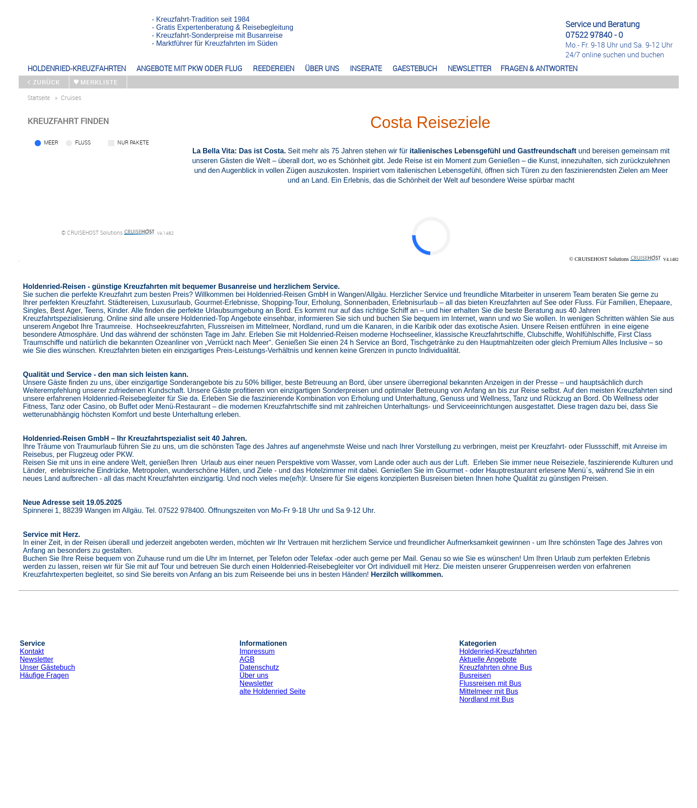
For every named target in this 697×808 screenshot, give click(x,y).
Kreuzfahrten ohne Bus (495, 667)
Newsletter (37, 659)
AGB (247, 659)
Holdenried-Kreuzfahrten (498, 651)
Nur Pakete (133, 142)
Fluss (83, 142)
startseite (39, 97)
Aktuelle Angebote (488, 659)
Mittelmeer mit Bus (488, 691)
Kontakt (32, 651)
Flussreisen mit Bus (490, 683)
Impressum (257, 651)
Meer (51, 142)
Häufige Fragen (44, 675)
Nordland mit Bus (486, 699)
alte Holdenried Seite (273, 691)
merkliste (99, 82)
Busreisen (475, 675)
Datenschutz (259, 667)
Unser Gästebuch (48, 667)
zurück (46, 82)
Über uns (254, 675)
